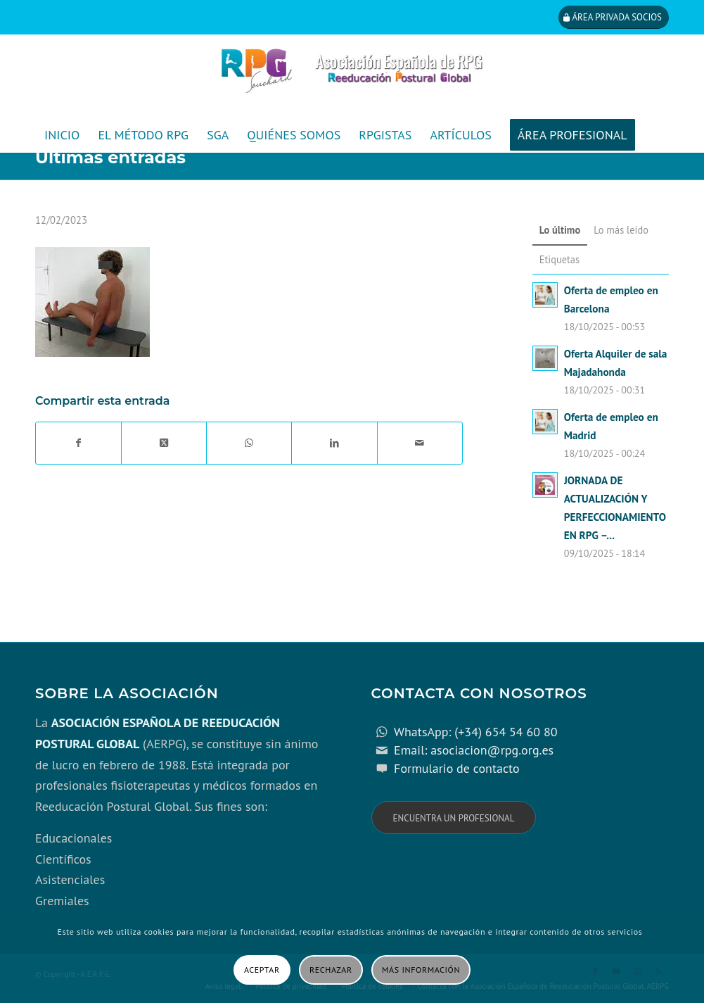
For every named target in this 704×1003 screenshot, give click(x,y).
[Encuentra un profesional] (454, 817)
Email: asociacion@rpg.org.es (473, 750)
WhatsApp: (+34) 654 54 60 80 (475, 732)
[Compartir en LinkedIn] (334, 443)
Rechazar (330, 969)
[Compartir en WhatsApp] (249, 443)
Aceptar (262, 969)
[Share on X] (164, 443)
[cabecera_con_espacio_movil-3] (352, 76)
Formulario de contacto (457, 768)
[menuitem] (62, 135)
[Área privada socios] (613, 17)
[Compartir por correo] (420, 443)
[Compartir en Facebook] (78, 443)
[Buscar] (659, 170)
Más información (421, 969)
